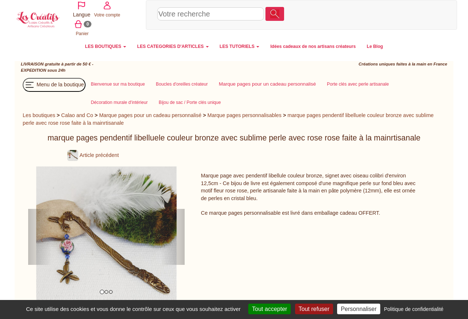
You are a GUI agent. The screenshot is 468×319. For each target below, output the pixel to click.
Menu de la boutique (54, 84)
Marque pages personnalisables (244, 114)
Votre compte (400, 14)
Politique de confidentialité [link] (414, 309)
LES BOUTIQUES (106, 45)
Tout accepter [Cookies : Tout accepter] (269, 309)
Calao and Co (77, 114)
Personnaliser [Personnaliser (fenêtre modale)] (359, 309)
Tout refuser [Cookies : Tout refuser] (314, 309)
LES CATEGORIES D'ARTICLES (172, 45)
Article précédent (92, 154)
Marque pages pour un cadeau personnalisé (150, 114)
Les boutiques (39, 114)
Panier (426, 14)
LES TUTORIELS (240, 45)
